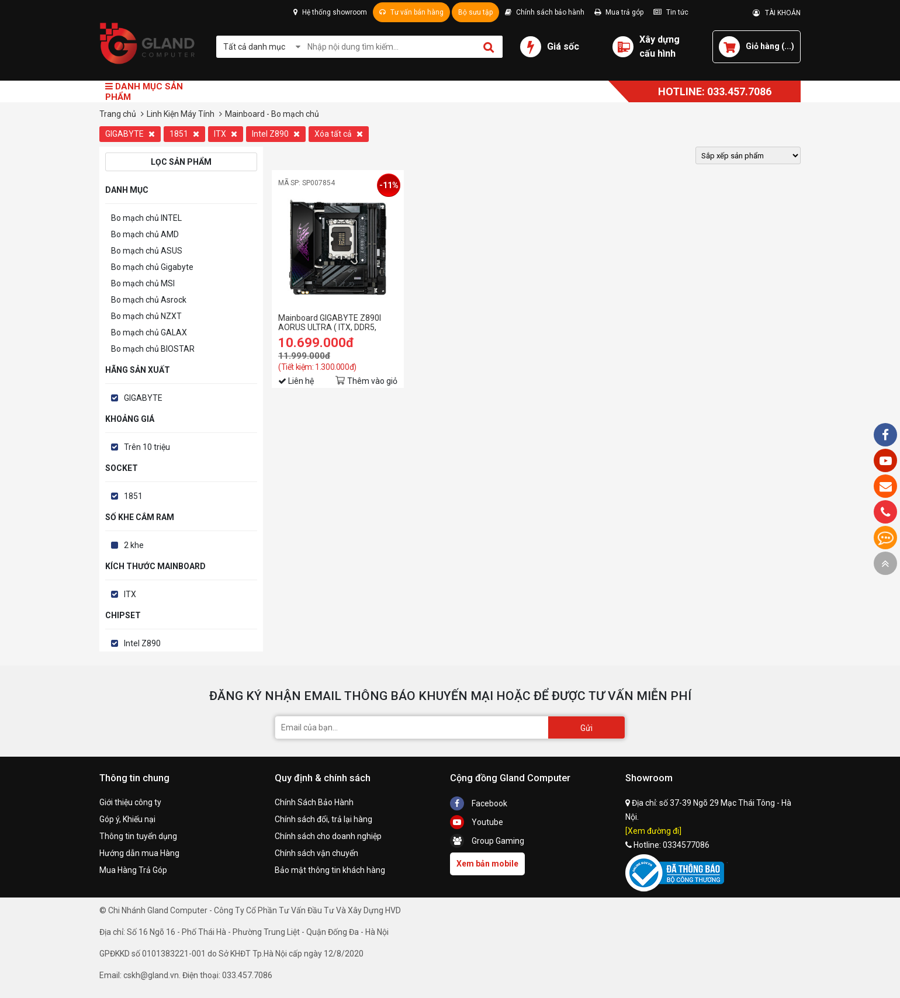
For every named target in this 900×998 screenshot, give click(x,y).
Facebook (478, 803)
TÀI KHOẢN (777, 13)
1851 (184, 133)
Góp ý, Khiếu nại (127, 819)
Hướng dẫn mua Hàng (139, 853)
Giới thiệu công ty (130, 802)
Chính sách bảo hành (544, 12)
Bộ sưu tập (475, 12)
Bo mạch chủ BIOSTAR (153, 349)
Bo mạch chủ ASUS (146, 250)
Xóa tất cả (338, 133)
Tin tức (670, 12)
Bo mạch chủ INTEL (146, 218)
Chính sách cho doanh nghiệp (328, 836)
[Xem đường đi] (653, 831)
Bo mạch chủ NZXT (146, 316)
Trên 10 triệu (147, 447)
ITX (225, 133)
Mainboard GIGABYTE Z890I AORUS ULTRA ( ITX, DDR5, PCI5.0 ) (329, 322)
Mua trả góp (618, 12)
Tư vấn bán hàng (411, 12)
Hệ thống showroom (330, 12)
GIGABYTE (130, 133)
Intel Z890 (276, 133)
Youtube (476, 822)
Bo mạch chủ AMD (145, 234)
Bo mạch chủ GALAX (149, 332)
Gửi (586, 728)
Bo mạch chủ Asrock (148, 299)
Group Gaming (487, 841)
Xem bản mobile (487, 863)
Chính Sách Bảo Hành (314, 802)
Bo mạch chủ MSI (143, 283)
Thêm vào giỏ (372, 381)
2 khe (134, 545)
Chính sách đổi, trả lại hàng (323, 819)
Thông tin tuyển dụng (138, 836)
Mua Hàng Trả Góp (133, 870)
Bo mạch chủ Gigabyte (152, 267)
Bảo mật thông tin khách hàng (330, 870)
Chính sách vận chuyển (316, 853)
